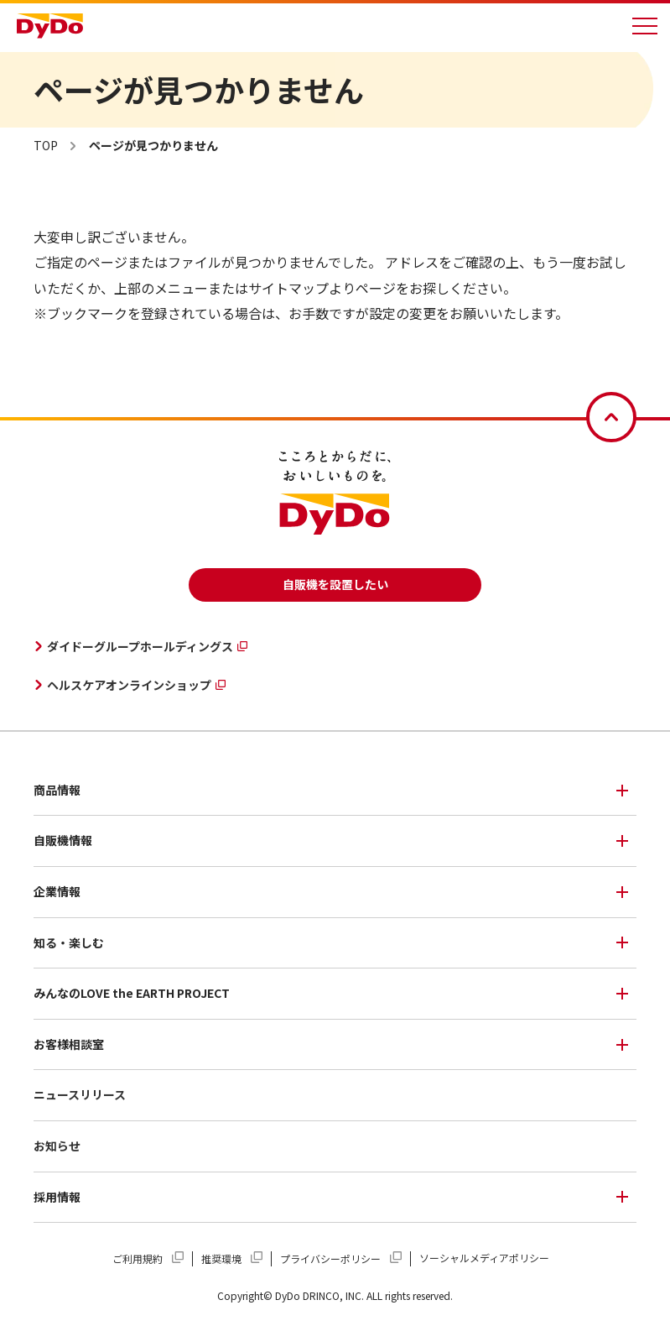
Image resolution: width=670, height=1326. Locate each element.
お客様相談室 (69, 1044)
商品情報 (57, 789)
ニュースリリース (80, 1094)
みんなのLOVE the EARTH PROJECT (132, 992)
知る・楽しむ (69, 942)
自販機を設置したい (335, 584)
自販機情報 (63, 840)
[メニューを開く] (645, 26)
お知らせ (57, 1145)
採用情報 (57, 1196)
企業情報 (57, 891)
